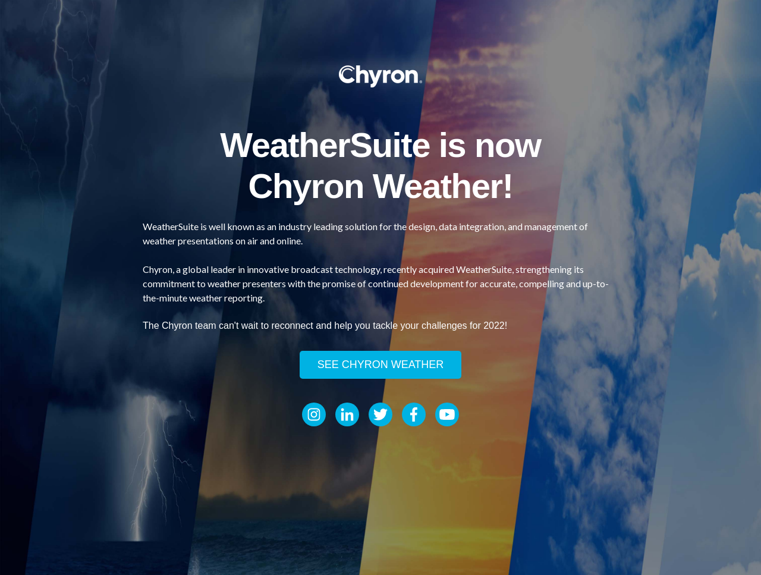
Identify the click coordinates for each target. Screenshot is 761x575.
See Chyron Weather (380, 364)
